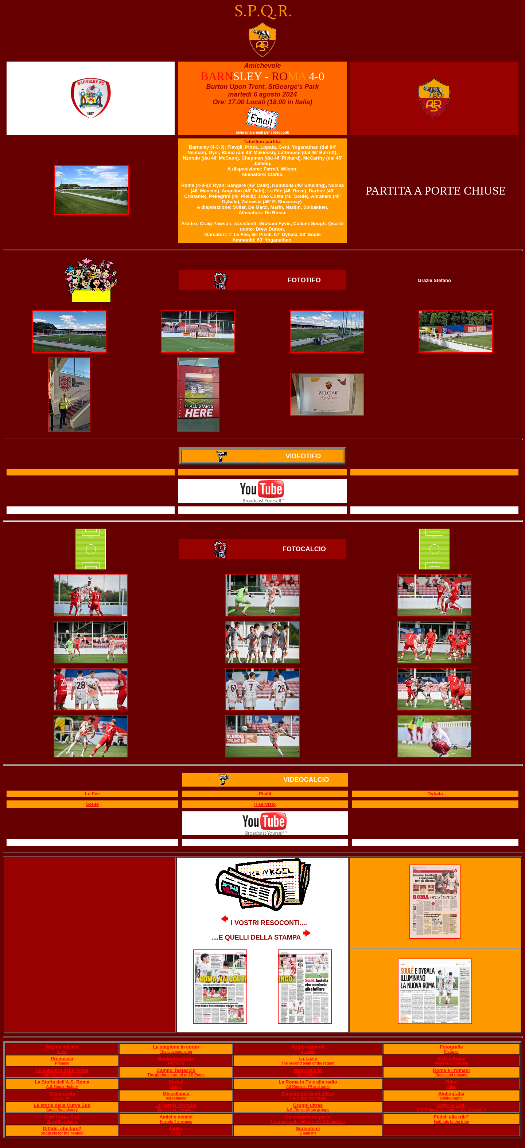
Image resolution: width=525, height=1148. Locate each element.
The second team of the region (307, 1063)
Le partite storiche (176, 1105)
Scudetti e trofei (176, 1058)
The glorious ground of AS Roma (176, 1075)
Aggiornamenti (308, 1047)
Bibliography (451, 1098)
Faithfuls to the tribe (451, 1122)
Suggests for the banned (62, 1133)
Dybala (435, 793)
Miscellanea (176, 1093)
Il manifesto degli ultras (307, 1093)
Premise (62, 1063)
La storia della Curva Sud (62, 1105)
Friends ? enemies (176, 1122)
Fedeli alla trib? (451, 1117)
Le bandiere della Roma (62, 1070)
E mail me (307, 1133)
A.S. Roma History (62, 1087)
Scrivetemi (308, 1128)
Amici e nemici (175, 1117)
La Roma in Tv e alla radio (308, 1082)
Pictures (451, 1052)
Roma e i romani (451, 1070)
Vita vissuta (62, 1093)
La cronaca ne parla (307, 1117)
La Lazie (308, 1058)
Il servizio (265, 804)
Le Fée (92, 793)
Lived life (62, 1098)
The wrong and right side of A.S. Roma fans (308, 1122)
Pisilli (265, 793)
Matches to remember (176, 1110)
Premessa (62, 1058)
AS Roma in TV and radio (308, 1087)
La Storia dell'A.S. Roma (62, 1082)
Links (176, 1128)
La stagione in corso (176, 1047)
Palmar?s (176, 1063)
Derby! (175, 1082)
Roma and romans (451, 1075)
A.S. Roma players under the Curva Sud (451, 1110)
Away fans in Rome (451, 1063)
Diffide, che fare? (62, 1128)
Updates (308, 1052)
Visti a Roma (451, 1058)
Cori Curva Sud (62, 1117)
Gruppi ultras (308, 1105)
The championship (176, 1052)
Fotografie (451, 1047)
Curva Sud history (62, 1110)
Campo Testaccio (175, 1070)
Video (451, 1082)
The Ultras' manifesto (307, 1098)
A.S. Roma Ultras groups (308, 1110)
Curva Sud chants (62, 1122)
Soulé (92, 804)
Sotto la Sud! (451, 1105)
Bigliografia (451, 1093)
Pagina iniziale (62, 1047)
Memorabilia (308, 1070)
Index (62, 1052)
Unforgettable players (62, 1075)
